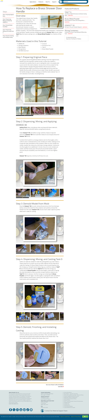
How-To (48, 1)
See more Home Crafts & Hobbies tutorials (55, 385)
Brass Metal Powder (72, 19)
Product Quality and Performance (71, 396)
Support (54, 1)
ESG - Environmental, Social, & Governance (73, 401)
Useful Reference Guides (69, 407)
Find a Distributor (68, 392)
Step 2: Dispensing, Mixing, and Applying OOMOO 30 (7, 20)
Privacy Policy (67, 400)
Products (41, 1)
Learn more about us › (13, 403)
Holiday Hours (67, 402)
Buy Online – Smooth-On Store (71, 393)
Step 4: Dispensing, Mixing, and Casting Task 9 (8, 31)
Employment (67, 405)
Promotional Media (68, 406)
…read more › (70, 15)
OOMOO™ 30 (70, 25)
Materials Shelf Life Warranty (70, 397)
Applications (33, 1)
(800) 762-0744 (44, 404)
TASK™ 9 (68, 12)
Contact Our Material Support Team (54, 411)
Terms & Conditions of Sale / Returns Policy (73, 395)
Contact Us (66, 403)
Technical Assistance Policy (70, 398)
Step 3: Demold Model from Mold (7, 26)
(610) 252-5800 (44, 402)
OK (55, 418)
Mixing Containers (71, 30)
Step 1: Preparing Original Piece (8, 15)
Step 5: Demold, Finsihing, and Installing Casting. (8, 36)
